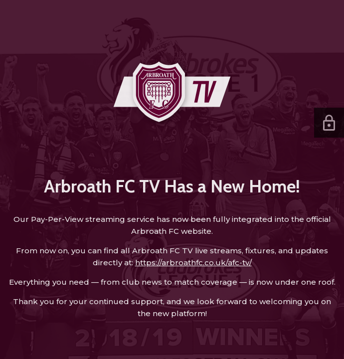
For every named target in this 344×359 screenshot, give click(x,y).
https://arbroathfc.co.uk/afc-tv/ (193, 262)
